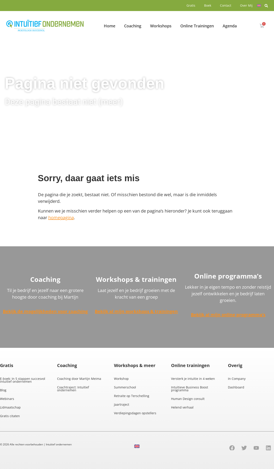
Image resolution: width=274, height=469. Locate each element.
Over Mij (246, 5)
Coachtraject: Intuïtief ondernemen (73, 388)
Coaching (132, 25)
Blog (3, 390)
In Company (237, 379)
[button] (266, 6)
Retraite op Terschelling (131, 396)
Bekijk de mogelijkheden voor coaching (45, 311)
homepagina (61, 217)
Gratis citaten (10, 416)
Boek (207, 5)
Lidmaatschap (10, 407)
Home (109, 25)
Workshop (121, 379)
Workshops (160, 25)
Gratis (190, 5)
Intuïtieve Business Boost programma (189, 388)
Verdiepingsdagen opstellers (135, 413)
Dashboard (236, 387)
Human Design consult (188, 399)
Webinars (7, 399)
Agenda (230, 25)
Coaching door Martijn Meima (79, 379)
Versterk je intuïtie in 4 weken (193, 379)
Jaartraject (121, 404)
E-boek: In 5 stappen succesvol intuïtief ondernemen (22, 380)
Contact (225, 5)
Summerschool (125, 387)
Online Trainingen (197, 25)
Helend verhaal (182, 407)
